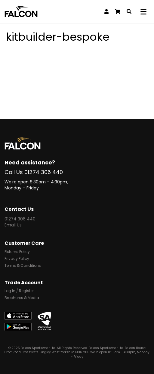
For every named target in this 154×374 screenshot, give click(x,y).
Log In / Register (19, 291)
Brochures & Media (22, 298)
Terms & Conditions (23, 266)
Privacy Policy (17, 259)
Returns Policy (17, 252)
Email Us (13, 225)
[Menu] (144, 12)
